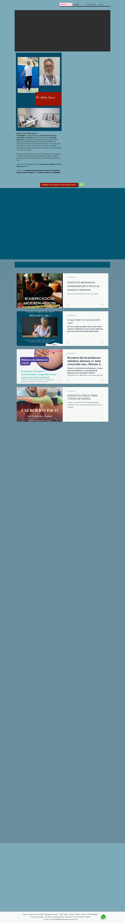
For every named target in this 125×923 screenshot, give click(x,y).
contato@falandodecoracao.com (64, 919)
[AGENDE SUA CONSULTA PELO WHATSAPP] (59, 185)
